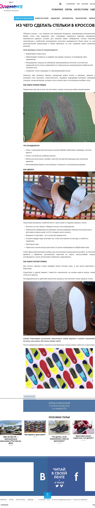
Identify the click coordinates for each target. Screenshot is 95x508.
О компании (70, 4)
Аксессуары (20, 499)
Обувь (11, 499)
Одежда (30, 499)
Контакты (85, 4)
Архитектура (67, 18)
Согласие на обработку (80, 499)
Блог (78, 4)
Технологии (81, 18)
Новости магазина (24, 18)
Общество (55, 18)
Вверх (47, 495)
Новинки (3, 499)
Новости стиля (41, 18)
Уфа (11, 2)
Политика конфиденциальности (61, 499)
